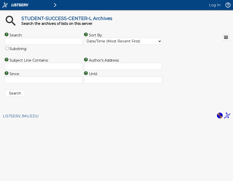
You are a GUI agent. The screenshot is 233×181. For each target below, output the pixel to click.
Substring (18, 49)
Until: (93, 74)
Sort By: (96, 35)
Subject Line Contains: (29, 60)
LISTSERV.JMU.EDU (20, 116)
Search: (16, 35)
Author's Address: (104, 60)
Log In (214, 5)
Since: (15, 74)
